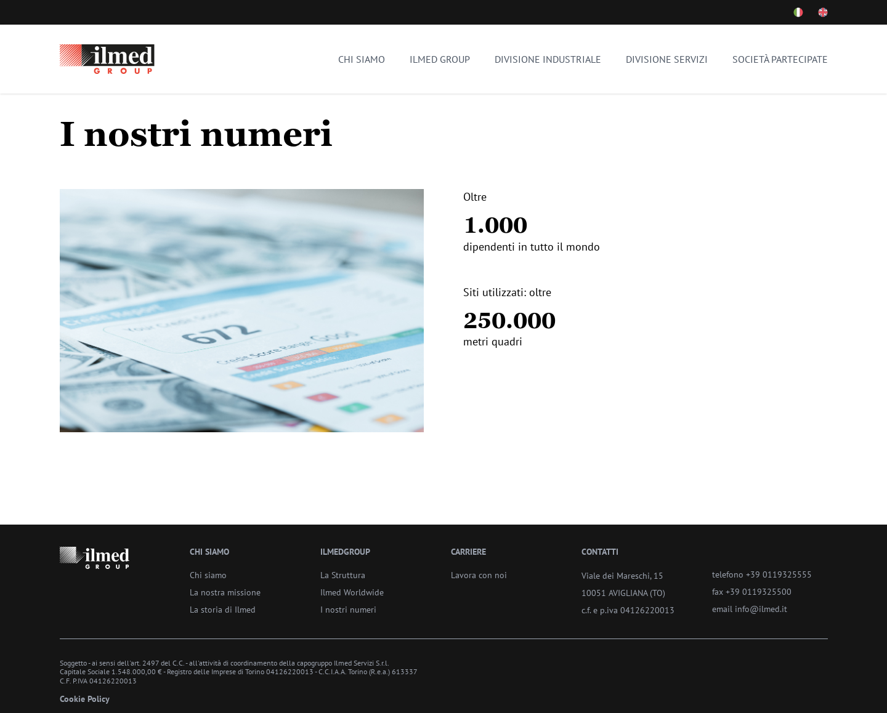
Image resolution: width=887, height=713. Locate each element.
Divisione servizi (667, 59)
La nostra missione (225, 592)
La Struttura (342, 575)
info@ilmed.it (761, 608)
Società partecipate (780, 59)
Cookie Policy (85, 698)
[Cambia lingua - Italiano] (798, 12)
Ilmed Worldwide (352, 592)
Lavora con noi (479, 575)
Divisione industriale (548, 59)
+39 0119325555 (779, 574)
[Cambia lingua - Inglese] (823, 12)
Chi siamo (361, 59)
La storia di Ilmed (223, 609)
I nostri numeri (348, 609)
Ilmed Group (440, 59)
